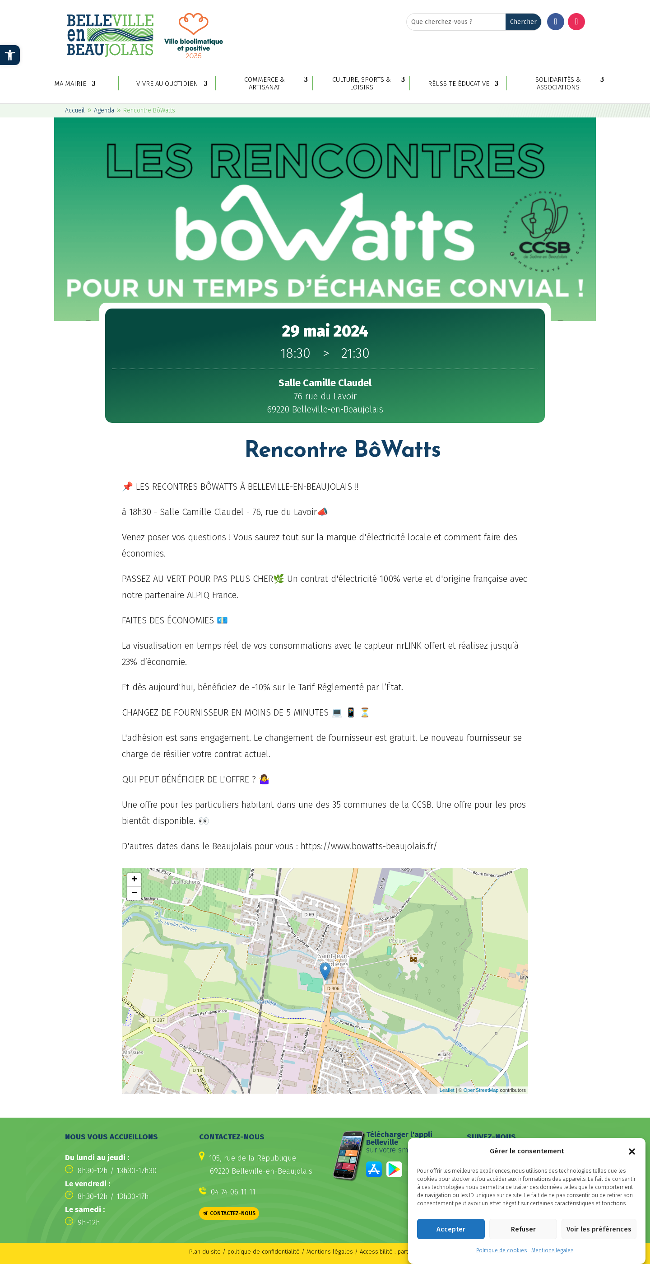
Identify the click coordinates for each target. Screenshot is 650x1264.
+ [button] (134, 880)
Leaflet (447, 1090)
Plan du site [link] (205, 1251)
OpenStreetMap (481, 1090)
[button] (631, 1151)
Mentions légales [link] (552, 1250)
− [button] (134, 893)
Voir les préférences (598, 1229)
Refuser (523, 1229)
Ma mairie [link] (70, 84)
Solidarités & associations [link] (558, 83)
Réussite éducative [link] (458, 84)
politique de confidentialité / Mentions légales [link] (291, 1251)
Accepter (450, 1229)
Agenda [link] (104, 110)
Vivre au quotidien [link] (167, 84)
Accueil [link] (75, 110)
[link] (10, 55)
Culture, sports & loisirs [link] (361, 83)
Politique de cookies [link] (501, 1250)
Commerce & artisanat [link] (264, 83)
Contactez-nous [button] (232, 1213)
